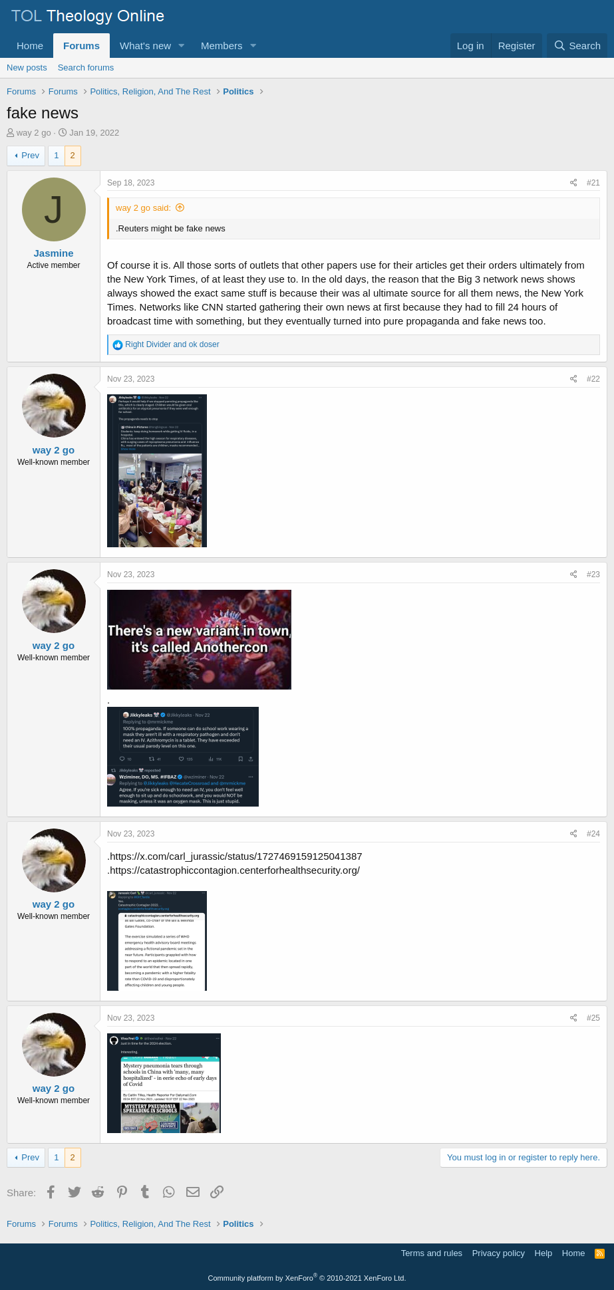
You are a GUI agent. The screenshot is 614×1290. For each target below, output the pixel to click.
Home (30, 45)
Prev (30, 155)
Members (222, 45)
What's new (145, 45)
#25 (593, 1018)
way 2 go (34, 133)
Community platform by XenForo (307, 1278)
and (172, 344)
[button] (181, 45)
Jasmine (53, 253)
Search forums (86, 67)
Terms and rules (431, 1253)
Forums (81, 45)
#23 (593, 574)
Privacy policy (498, 1253)
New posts (27, 67)
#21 (593, 183)
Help (544, 1253)
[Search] (577, 45)
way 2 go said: (143, 208)
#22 (593, 379)
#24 (593, 833)
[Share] (573, 183)
